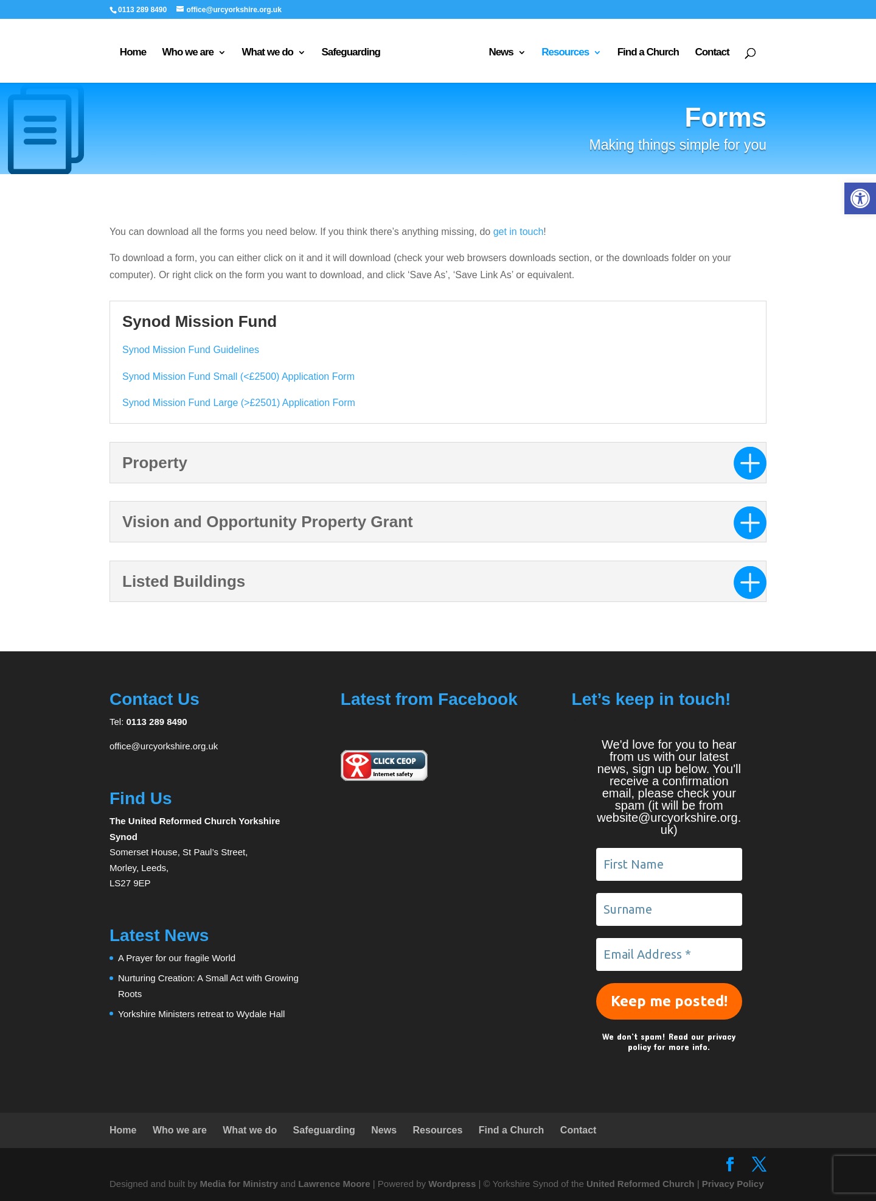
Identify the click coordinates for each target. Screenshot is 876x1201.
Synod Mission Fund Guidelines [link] (190, 350)
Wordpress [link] (452, 1183)
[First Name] (669, 864)
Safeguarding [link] (350, 53)
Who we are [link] (188, 53)
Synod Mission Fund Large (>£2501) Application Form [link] (238, 402)
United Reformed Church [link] (640, 1183)
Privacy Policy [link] (733, 1183)
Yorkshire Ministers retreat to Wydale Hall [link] (201, 1014)
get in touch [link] (518, 231)
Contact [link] (712, 53)
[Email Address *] (669, 954)
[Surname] (669, 909)
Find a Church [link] (648, 53)
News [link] (500, 53)
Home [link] (133, 53)
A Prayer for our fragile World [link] (176, 958)
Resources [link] (565, 53)
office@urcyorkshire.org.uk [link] (163, 746)
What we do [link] (267, 53)
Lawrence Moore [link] (334, 1183)
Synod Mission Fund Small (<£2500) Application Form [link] (238, 376)
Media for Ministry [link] (240, 1183)
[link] (860, 198)
